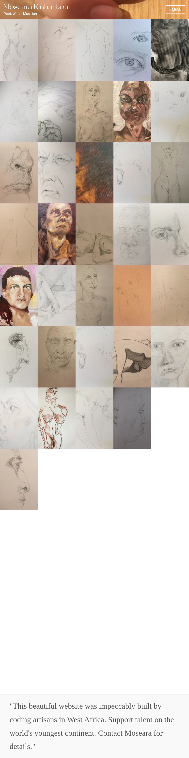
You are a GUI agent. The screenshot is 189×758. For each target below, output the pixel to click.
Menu (175, 10)
